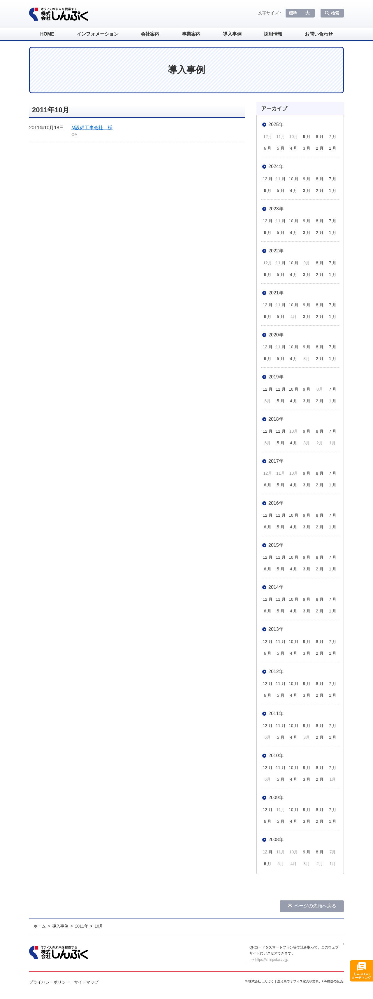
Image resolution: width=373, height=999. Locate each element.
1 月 (333, 148)
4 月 (294, 148)
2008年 (276, 839)
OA (74, 134)
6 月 (267, 148)
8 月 (319, 136)
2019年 (276, 376)
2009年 (276, 797)
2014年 (276, 587)
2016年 (276, 503)
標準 (293, 13)
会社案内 (150, 34)
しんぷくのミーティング (361, 975)
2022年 (276, 250)
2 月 (319, 148)
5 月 (280, 148)
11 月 (280, 179)
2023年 (276, 208)
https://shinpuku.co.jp (271, 960)
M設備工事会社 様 (91, 127)
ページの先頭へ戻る (315, 905)
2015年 (276, 545)
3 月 (306, 148)
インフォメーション (98, 34)
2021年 (276, 292)
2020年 (276, 334)
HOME (47, 34)
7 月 (333, 136)
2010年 (276, 755)
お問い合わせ (319, 34)
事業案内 (191, 34)
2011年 (276, 713)
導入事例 (232, 34)
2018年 (276, 419)
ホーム (40, 926)
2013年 (276, 629)
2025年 (276, 124)
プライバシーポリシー (49, 982)
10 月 (293, 179)
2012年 (276, 671)
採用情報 (273, 34)
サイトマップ (86, 982)
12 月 (267, 179)
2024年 (276, 166)
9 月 (306, 136)
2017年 (276, 461)
